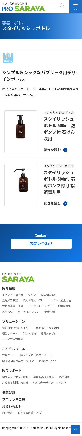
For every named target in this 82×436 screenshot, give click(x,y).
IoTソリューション (28, 311)
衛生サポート (10, 333)
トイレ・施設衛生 (60, 300)
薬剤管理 (7, 311)
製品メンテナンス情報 (15, 377)
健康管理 (49, 311)
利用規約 (7, 412)
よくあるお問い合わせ (15, 382)
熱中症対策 (64, 306)
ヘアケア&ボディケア (40, 306)
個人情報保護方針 (30, 412)
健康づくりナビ (48, 360)
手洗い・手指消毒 (12, 294)
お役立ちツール (13, 349)
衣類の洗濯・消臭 (12, 306)
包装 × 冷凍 (29, 333)
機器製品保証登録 (43, 377)
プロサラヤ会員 (13, 400)
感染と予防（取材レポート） (37, 355)
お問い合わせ (41, 243)
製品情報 (8, 289)
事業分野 (8, 393)
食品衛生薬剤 (49, 294)
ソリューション (13, 322)
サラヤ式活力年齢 (12, 339)
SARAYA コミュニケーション (18, 360)
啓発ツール (8, 355)
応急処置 (64, 377)
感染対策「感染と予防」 (16, 328)
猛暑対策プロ (49, 333)
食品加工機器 (10, 300)
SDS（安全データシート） (49, 382)
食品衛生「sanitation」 (49, 328)
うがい (32, 294)
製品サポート (12, 371)
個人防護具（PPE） (34, 300)
